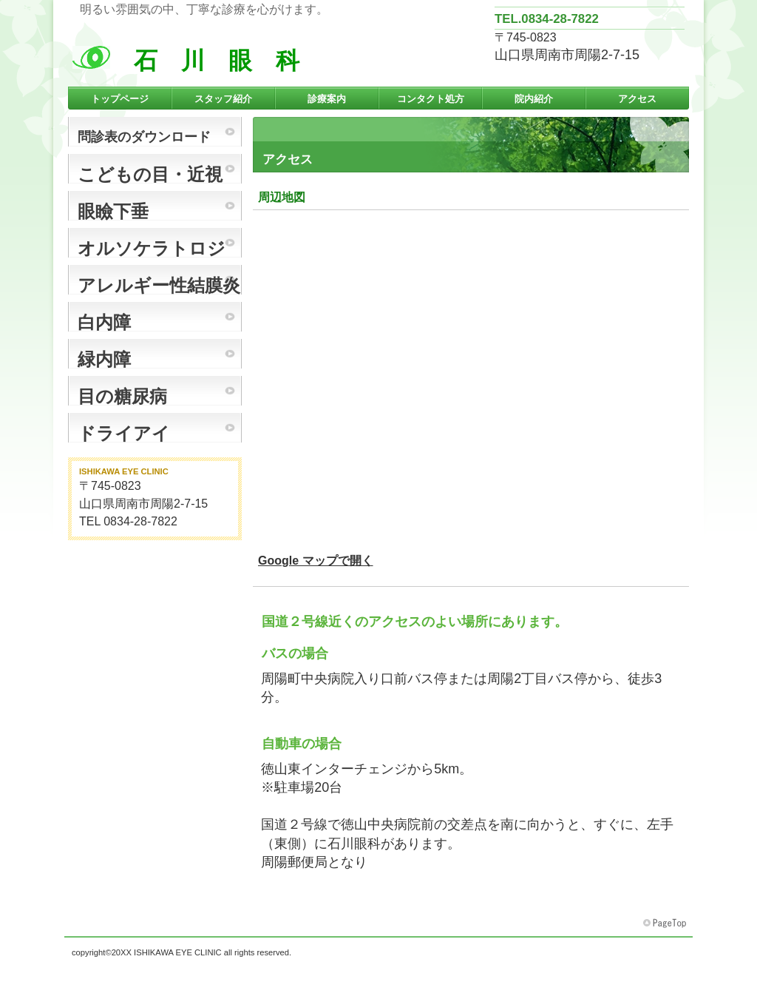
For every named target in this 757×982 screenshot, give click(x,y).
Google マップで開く (315, 560)
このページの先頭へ (666, 923)
